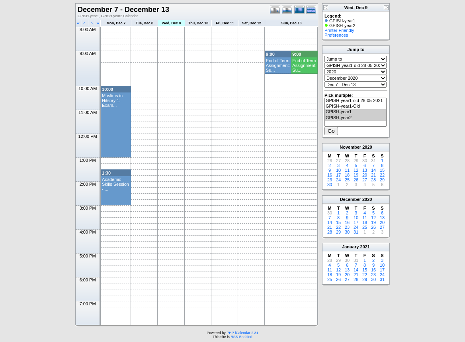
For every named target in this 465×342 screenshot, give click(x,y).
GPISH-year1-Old (355, 106)
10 (338, 170)
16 (329, 175)
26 (356, 179)
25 (347, 179)
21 (373, 175)
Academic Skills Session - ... (115, 184)
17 (338, 175)
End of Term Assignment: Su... (278, 65)
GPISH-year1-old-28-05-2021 (355, 101)
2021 (364, 246)
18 (347, 175)
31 (356, 232)
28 (373, 179)
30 (329, 184)
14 (373, 170)
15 (382, 170)
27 (364, 179)
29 (382, 179)
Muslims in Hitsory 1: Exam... (112, 100)
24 (338, 179)
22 (382, 175)
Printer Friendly (339, 30)
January (350, 246)
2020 (367, 147)
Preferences (336, 35)
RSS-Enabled (241, 337)
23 (329, 179)
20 (364, 175)
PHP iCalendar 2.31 (242, 333)
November (350, 147)
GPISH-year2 (355, 118)
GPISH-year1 (355, 112)
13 (364, 170)
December (350, 199)
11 (347, 170)
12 (356, 170)
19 (356, 175)
